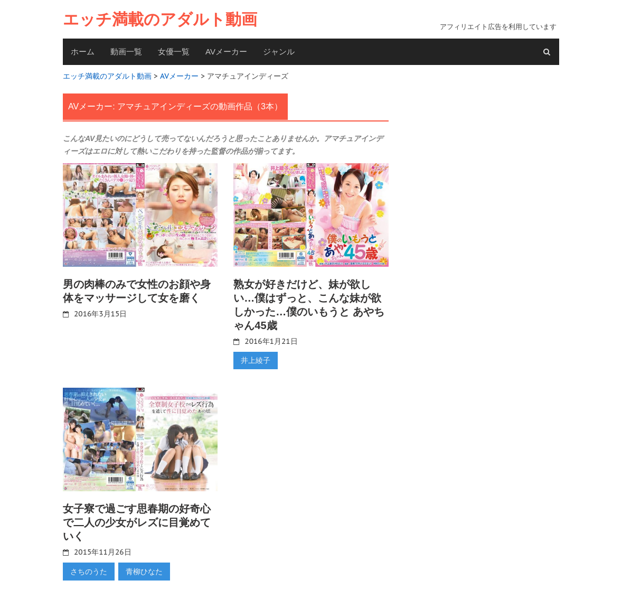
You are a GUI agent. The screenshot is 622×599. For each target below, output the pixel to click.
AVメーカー (226, 51)
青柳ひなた (144, 571)
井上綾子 (255, 360)
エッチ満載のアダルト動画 (160, 19)
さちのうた (88, 571)
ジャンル (279, 51)
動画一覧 (126, 51)
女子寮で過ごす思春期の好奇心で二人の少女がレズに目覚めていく (137, 522)
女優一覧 (174, 51)
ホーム (83, 51)
